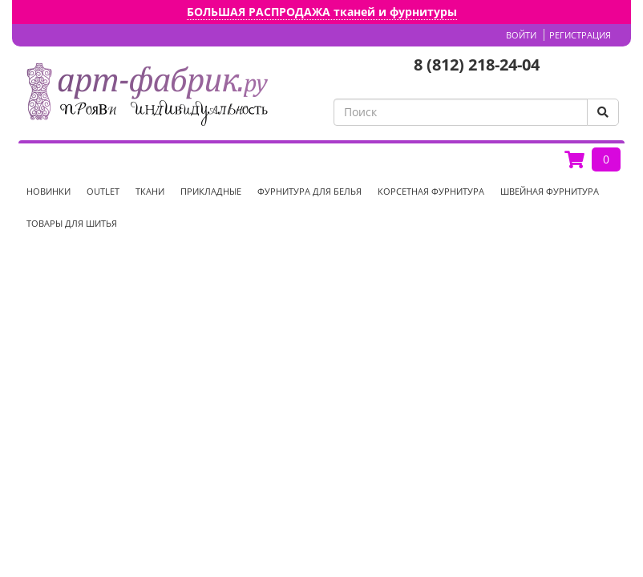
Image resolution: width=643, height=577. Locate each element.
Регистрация (580, 35)
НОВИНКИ (48, 191)
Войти (521, 35)
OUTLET (103, 191)
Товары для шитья (71, 223)
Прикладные (210, 191)
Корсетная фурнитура (431, 191)
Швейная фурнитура (549, 191)
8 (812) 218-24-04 (477, 64)
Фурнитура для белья (309, 191)
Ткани (149, 191)
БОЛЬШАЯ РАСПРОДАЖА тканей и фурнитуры (322, 11)
